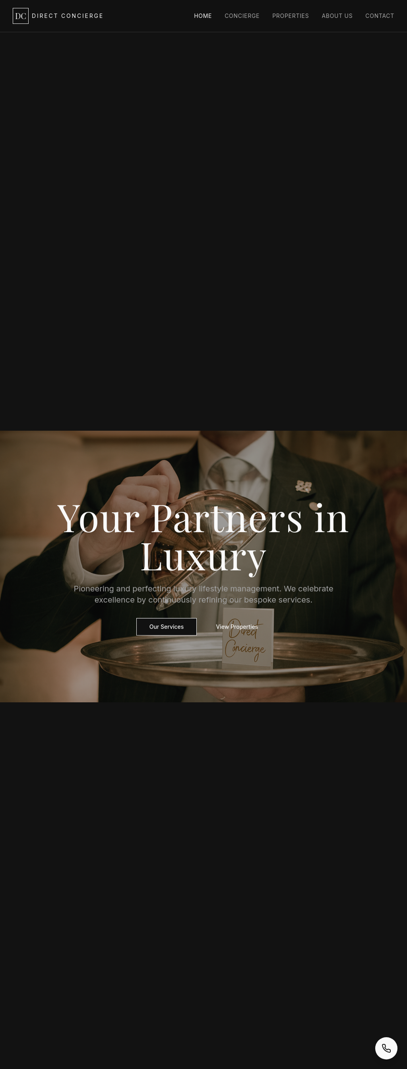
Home (203, 15)
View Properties (237, 627)
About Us (337, 15)
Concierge (242, 15)
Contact (379, 15)
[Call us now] (386, 1048)
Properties (290, 15)
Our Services (166, 627)
